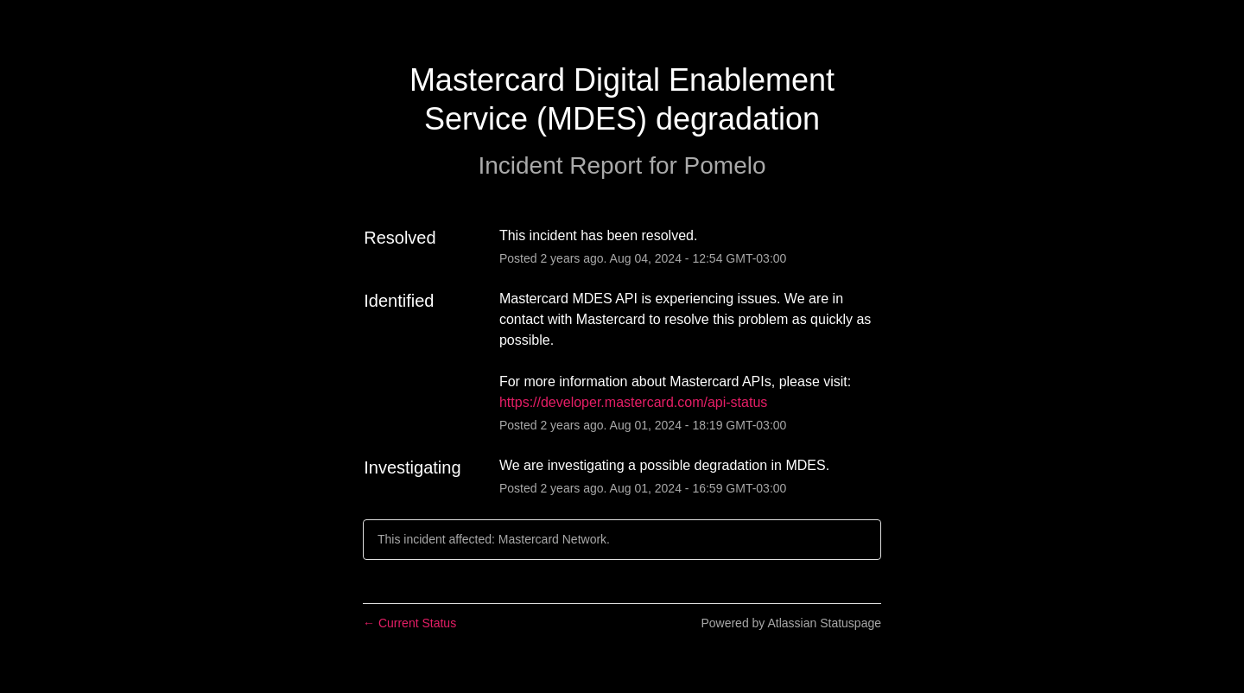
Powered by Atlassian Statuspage (791, 623)
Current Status (409, 623)
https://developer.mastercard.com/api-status (633, 402)
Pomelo (725, 165)
